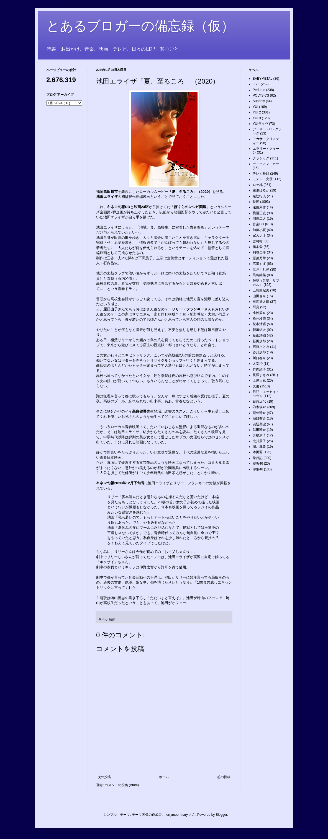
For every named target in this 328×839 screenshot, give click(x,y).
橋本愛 (258, 247)
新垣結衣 (259, 330)
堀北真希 (259, 447)
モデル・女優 (263, 179)
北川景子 (259, 441)
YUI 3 (257, 118)
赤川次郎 (259, 352)
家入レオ (259, 235)
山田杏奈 (259, 296)
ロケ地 (258, 185)
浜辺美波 (259, 424)
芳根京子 (259, 435)
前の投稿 (223, 777)
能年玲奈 (259, 413)
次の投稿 (104, 777)
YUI (255, 107)
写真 (256, 307)
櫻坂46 (258, 463)
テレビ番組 (261, 173)
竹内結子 (259, 369)
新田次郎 (259, 341)
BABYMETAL (262, 79)
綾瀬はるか (261, 190)
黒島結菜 (259, 275)
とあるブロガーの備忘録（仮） (140, 26)
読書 (256, 386)
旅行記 (258, 458)
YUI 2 (257, 112)
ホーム (164, 777)
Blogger (221, 815)
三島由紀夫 (261, 290)
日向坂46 (259, 401)
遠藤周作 (259, 207)
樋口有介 (259, 418)
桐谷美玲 (259, 252)
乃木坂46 (259, 407)
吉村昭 (258, 241)
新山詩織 (259, 335)
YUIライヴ (260, 124)
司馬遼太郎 (261, 302)
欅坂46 (258, 469)
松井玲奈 (259, 318)
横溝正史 (259, 213)
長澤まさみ (261, 375)
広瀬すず (259, 264)
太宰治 (258, 364)
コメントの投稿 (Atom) (122, 785)
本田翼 (258, 452)
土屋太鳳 (259, 380)
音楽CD (258, 224)
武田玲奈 (259, 430)
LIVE (256, 84)
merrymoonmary (176, 815)
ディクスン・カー (266, 164)
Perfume (259, 90)
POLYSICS (261, 95)
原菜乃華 (259, 258)
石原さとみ (261, 347)
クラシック (261, 158)
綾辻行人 (259, 196)
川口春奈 (259, 358)
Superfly (259, 101)
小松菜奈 (259, 313)
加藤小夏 (259, 230)
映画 (112, 619)
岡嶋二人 (259, 219)
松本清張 (259, 324)
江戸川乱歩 (261, 269)
